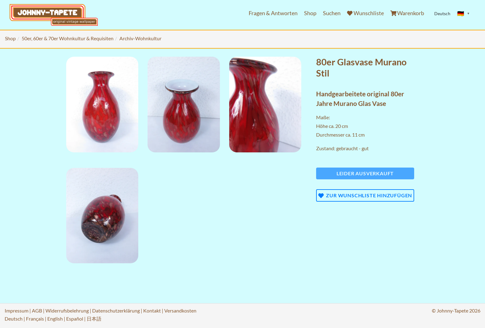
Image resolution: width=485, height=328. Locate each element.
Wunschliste (365, 13)
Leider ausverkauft (365, 173)
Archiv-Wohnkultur (140, 38)
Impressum (16, 310)
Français (35, 318)
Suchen (332, 13)
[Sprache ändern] (463, 13)
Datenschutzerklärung (116, 310)
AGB (37, 310)
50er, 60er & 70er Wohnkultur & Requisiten (68, 38)
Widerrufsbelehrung (67, 310)
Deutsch (14, 318)
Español (74, 318)
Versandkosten (180, 310)
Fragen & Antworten (273, 13)
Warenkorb (407, 13)
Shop (310, 13)
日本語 (94, 318)
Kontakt (152, 310)
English (55, 318)
